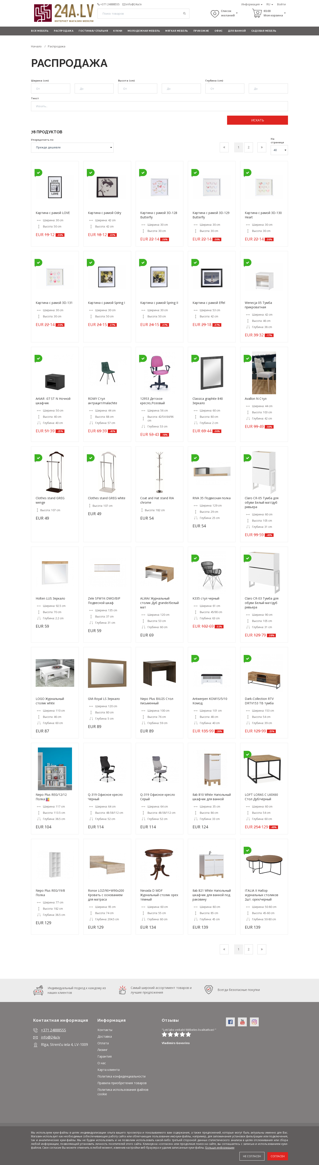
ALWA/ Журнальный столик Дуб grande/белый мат (159, 602)
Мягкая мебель (176, 30)
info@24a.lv (134, 4)
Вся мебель (40, 30)
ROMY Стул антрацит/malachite (102, 400)
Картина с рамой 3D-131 (54, 303)
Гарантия (104, 1056)
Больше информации (219, 1147)
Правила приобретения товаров (122, 1083)
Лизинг (102, 1050)
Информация (252, 4)
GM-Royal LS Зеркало (104, 699)
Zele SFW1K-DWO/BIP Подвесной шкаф (104, 600)
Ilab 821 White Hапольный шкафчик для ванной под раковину (212, 894)
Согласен (278, 1156)
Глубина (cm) (214, 80)
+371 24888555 (110, 4)
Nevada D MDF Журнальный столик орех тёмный (159, 894)
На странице (277, 140)
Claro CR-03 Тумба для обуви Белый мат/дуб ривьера (261, 602)
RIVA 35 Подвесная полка (212, 498)
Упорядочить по (42, 139)
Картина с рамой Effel (209, 303)
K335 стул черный (206, 598)
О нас (101, 1063)
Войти (281, 4)
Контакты (104, 1030)
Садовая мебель (263, 30)
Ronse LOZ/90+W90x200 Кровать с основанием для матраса (106, 894)
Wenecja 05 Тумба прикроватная (258, 305)
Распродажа (63, 30)
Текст (35, 98)
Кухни (117, 30)
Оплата (103, 1043)
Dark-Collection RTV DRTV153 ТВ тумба (259, 701)
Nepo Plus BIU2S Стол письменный (156, 701)
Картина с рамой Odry (104, 213)
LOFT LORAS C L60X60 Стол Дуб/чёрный (261, 796)
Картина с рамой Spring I (106, 303)
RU (269, 4)
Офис (218, 30)
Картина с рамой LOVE (53, 213)
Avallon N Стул (255, 398)
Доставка (104, 1036)
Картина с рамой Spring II (159, 303)
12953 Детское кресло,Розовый (152, 400)
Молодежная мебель (144, 30)
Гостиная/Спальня (93, 30)
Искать (257, 120)
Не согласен (252, 1156)
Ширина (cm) (40, 80)
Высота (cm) (126, 80)
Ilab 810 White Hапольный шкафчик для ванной (212, 796)
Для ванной (237, 30)
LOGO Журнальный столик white (50, 701)
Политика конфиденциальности (121, 1076)
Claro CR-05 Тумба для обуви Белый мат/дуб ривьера (261, 502)
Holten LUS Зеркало (50, 598)
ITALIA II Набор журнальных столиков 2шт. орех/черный (261, 894)
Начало (36, 46)
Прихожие (201, 30)
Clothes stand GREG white (106, 498)
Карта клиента (108, 1070)
